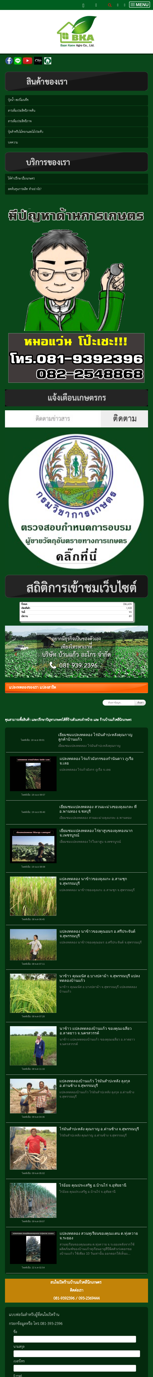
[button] (15, 652)
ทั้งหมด (24, 604)
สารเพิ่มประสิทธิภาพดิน (21, 111)
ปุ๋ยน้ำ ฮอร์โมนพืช (18, 100)
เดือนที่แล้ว (25, 608)
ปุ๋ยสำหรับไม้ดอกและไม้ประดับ (25, 132)
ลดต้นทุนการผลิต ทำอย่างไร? (24, 189)
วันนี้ (23, 612)
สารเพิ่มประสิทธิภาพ (20, 121)
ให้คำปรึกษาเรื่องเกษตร (21, 178)
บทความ (13, 142)
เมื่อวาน (24, 616)
